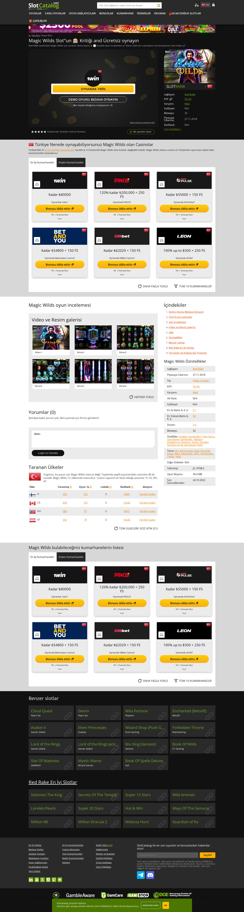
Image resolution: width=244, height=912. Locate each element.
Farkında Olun (62, 214)
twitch (54, 878)
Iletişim (66, 862)
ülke (171, 332)
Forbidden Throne (188, 727)
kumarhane (125, 13)
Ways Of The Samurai (190, 808)
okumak (160, 13)
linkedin (31, 878)
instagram (48, 878)
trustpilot (59, 878)
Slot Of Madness (45, 760)
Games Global (38, 732)
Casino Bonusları (71, 849)
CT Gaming (178, 748)
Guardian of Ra (185, 821)
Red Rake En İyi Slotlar (181, 347)
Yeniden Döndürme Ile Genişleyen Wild (188, 443)
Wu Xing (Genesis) (140, 744)
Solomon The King (46, 794)
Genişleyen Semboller (180, 439)
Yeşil (178, 456)
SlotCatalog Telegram (141, 873)
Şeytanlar (186, 453)
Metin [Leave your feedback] (93, 439)
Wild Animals (183, 794)
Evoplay (82, 732)
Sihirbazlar (206, 453)
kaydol (208, 855)
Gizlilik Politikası (104, 858)
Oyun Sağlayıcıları (82, 13)
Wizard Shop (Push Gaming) (146, 727)
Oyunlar (35, 13)
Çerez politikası (104, 862)
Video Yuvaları (201, 380)
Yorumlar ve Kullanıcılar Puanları (188, 353)
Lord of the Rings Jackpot (99, 744)
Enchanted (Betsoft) (189, 711)
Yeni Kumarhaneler (72, 853)
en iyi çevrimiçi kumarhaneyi (60, 149)
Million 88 (39, 821)
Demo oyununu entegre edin (142, 122)
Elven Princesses (92, 727)
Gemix (83, 711)
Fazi (127, 765)
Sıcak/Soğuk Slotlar (186, 13)
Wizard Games (85, 765)
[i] (71, 487)
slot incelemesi (177, 322)
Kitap (170, 453)
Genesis (129, 748)
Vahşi (195, 442)
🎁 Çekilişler (38, 21)
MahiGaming (179, 732)
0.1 (194, 410)
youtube (36, 878)
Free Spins (208, 436)
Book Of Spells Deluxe (144, 760)
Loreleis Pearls (43, 808)
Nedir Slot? (104, 845)
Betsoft (176, 715)
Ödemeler (144, 13)
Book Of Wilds (184, 744)
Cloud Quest (41, 711)
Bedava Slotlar (36, 849)
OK (165, 905)
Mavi (177, 453)
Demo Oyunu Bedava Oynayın (93, 99)
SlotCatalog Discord (150, 873)
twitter (42, 878)
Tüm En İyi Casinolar (180, 317)
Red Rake (190, 94)
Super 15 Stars (137, 794)
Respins (185, 442)
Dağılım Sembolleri (190, 436)
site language (203, 4)
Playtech (129, 715)
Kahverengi (186, 451)
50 (194, 416)
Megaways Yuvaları (39, 858)
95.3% (188, 99)
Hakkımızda (102, 849)
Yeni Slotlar (34, 871)
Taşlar (170, 456)
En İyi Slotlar (35, 845)
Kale (196, 451)
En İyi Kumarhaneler (73, 845)
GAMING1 (36, 765)
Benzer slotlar (177, 342)
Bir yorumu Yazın (142, 131)
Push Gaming (132, 732)
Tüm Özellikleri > (173, 129)
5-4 (194, 424)
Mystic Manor (90, 760)
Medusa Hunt (137, 821)
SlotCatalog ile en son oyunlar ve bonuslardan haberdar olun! (173, 847)
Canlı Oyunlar (55, 13)
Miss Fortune (136, 711)
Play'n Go (35, 715)
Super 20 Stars (90, 808)
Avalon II (38, 727)
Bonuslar (106, 13)
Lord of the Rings (45, 744)
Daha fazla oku (151, 905)
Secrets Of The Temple (97, 794)
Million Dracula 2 (92, 821)
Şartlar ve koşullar (105, 853)
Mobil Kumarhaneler (73, 858)
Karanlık (205, 451)
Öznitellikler (176, 337)
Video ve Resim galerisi (182, 327)
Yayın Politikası (103, 866)
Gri (176, 451)
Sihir (196, 453)
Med (187, 103)
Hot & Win (134, 808)
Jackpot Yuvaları (37, 853)
